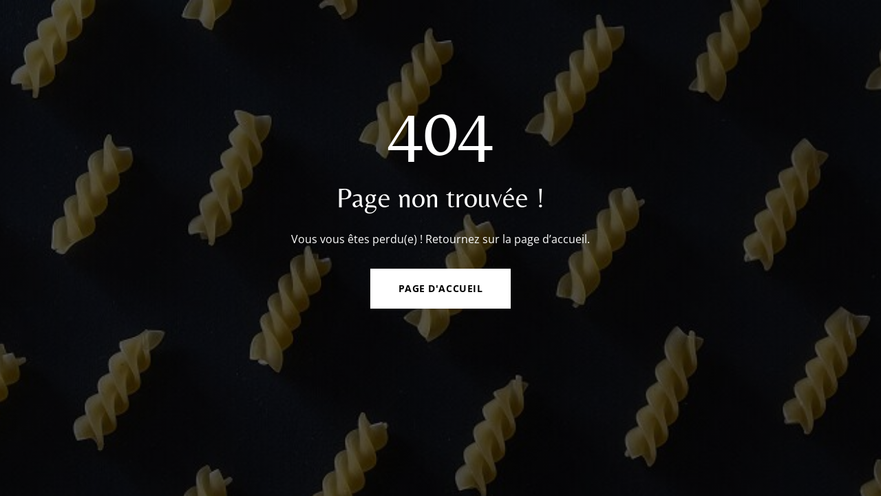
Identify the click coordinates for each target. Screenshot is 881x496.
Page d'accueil (441, 288)
